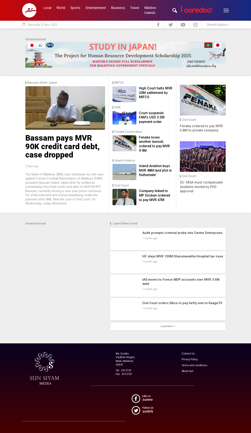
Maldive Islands (150, 10)
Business (118, 8)
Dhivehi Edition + (218, 24)
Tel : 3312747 (123, 370)
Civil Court (121, 185)
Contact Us (188, 353)
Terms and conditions (194, 365)
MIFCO (119, 82)
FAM (117, 107)
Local (47, 8)
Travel (134, 8)
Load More (167, 326)
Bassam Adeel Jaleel (42, 82)
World (60, 8)
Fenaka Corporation (128, 131)
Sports (75, 8)
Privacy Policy (190, 359)
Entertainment (95, 8)
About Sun (187, 371)
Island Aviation (124, 160)
